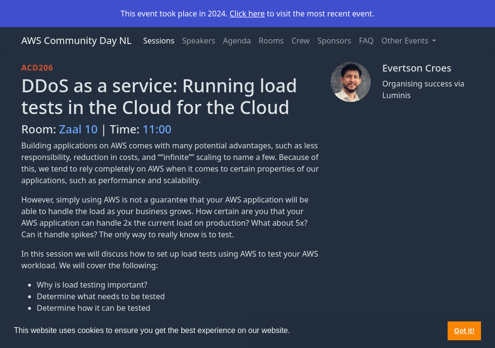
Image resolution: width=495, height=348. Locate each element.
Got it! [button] (464, 330)
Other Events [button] (406, 40)
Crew (300, 40)
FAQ (366, 40)
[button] (293, 331)
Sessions (159, 40)
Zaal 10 (78, 129)
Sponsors (334, 40)
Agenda (237, 40)
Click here (247, 13)
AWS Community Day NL (76, 40)
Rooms (271, 40)
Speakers (198, 40)
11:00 (157, 129)
